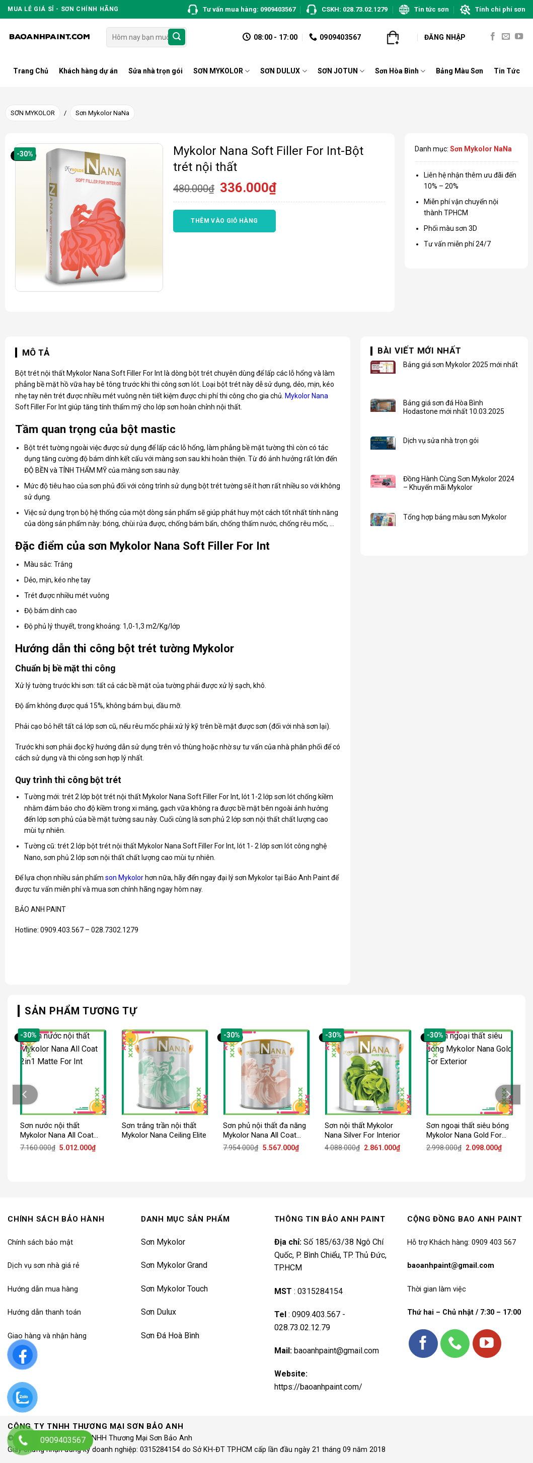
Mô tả (36, 353)
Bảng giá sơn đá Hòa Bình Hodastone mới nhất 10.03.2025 (453, 407)
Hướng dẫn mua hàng (43, 1289)
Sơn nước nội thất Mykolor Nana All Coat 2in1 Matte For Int (57, 1131)
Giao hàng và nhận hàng (47, 1336)
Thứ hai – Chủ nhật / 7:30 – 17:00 (464, 1312)
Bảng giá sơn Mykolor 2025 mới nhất (460, 365)
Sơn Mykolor (163, 1242)
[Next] (507, 1094)
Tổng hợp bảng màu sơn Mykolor (455, 517)
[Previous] (25, 1094)
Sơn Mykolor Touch (174, 1289)
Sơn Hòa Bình (400, 71)
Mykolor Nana (306, 396)
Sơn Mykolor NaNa (102, 113)
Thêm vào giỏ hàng (224, 220)
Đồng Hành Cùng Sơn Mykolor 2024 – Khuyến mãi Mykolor (458, 483)
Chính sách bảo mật (40, 1242)
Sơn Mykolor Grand (174, 1265)
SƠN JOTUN (341, 71)
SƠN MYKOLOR (221, 71)
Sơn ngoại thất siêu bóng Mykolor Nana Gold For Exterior (467, 1131)
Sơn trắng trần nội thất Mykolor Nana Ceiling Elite (164, 1130)
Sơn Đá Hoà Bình (170, 1335)
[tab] (32, 353)
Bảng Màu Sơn (459, 71)
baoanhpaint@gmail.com (336, 1350)
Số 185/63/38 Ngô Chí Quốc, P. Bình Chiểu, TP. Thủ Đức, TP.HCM (330, 1254)
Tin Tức (507, 71)
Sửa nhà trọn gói (155, 71)
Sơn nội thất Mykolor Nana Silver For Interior (362, 1130)
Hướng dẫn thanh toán (44, 1312)
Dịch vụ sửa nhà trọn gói (441, 441)
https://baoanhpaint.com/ (318, 1387)
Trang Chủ (30, 71)
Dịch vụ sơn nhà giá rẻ (44, 1265)
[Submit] (176, 37)
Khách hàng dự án (88, 71)
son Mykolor (124, 878)
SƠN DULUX (283, 71)
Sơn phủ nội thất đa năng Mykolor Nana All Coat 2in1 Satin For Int (264, 1131)
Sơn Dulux (158, 1312)
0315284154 (319, 1291)
